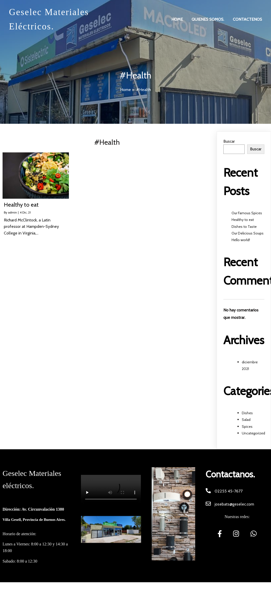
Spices (247, 426)
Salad (246, 419)
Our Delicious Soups (248, 233)
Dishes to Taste (244, 226)
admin (12, 212)
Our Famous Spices (247, 213)
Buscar (229, 141)
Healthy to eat (243, 219)
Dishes (247, 413)
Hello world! (241, 240)
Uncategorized (253, 433)
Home (125, 89)
